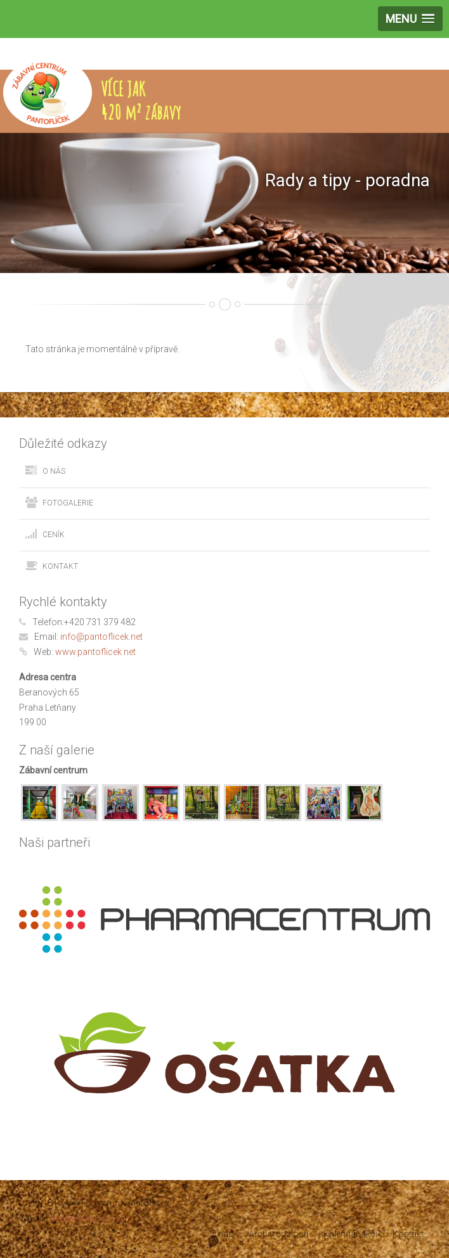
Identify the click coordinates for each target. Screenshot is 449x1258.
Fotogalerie (67, 503)
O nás (53, 471)
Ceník (53, 534)
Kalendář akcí (350, 1234)
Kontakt (60, 566)
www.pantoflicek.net (95, 652)
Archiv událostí (278, 1234)
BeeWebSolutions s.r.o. (89, 1218)
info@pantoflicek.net (101, 637)
